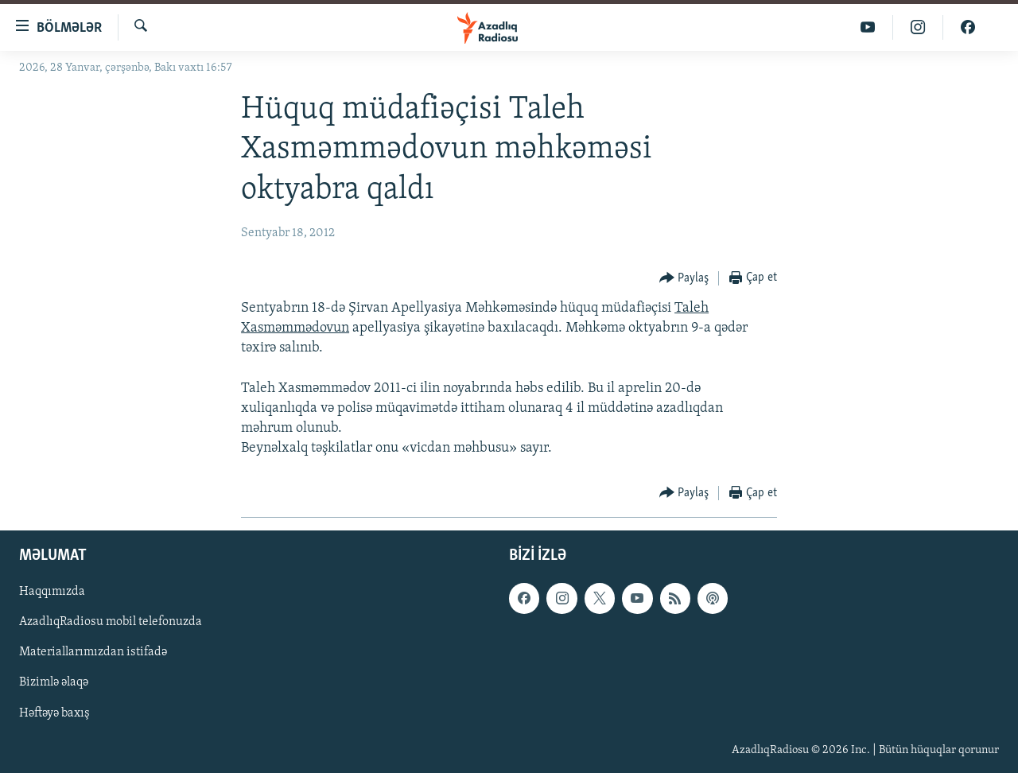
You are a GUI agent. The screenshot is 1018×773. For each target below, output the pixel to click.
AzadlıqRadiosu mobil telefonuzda (110, 622)
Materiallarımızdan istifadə (93, 652)
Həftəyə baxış (54, 712)
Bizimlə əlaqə (53, 682)
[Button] (684, 278)
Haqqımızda (52, 591)
